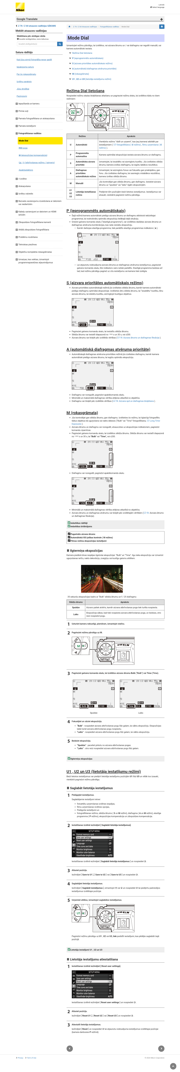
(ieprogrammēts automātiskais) (88, 58)
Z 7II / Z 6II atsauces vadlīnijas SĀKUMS (37, 26)
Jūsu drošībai (23, 89)
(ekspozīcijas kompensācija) (33, 155)
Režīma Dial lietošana (82, 53)
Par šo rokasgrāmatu (26, 74)
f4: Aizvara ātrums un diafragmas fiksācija (139, 337)
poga (23, 148)
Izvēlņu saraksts (24, 81)
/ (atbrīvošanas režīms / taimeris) (37, 162)
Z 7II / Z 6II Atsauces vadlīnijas (85, 27)
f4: (148, 513)
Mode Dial (23, 140)
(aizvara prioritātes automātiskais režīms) (92, 63)
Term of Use (31, 1058)
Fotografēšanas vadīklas (109, 27)
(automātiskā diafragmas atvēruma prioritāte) (94, 68)
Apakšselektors (26, 170)
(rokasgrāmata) (80, 74)
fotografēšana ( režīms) (129, 145)
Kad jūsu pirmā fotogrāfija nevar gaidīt (34, 59)
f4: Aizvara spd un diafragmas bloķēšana (135, 401)
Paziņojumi (22, 96)
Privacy (20, 1058)
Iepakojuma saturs (25, 67)
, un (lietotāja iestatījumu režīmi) (91, 79)
